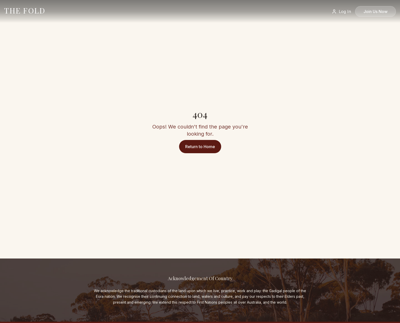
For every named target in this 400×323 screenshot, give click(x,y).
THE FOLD (24, 10)
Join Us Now (376, 11)
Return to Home (200, 146)
